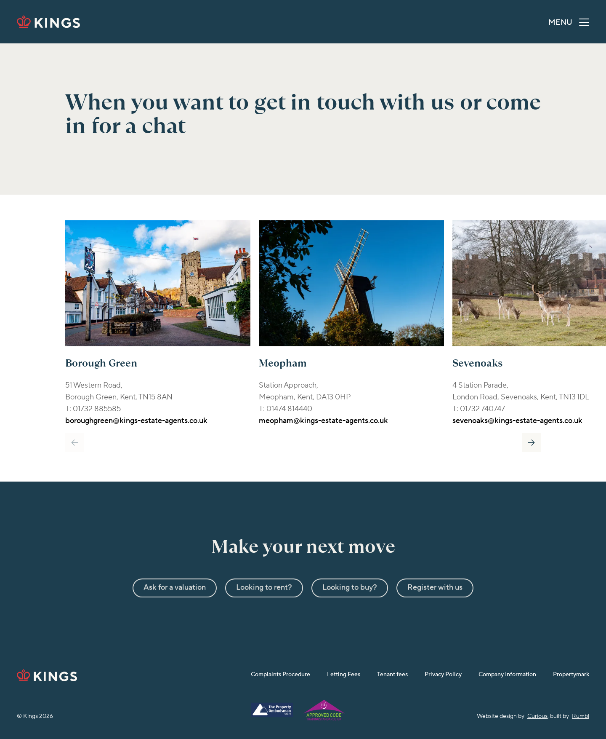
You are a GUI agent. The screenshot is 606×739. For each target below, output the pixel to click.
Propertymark (571, 674)
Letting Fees (343, 674)
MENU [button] (568, 24)
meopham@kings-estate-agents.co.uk (323, 421)
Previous (74, 442)
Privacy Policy (443, 674)
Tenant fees (392, 674)
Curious (537, 716)
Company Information (507, 674)
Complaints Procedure (280, 674)
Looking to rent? (264, 602)
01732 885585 (97, 409)
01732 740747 (482, 409)
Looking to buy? (349, 602)
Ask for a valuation (175, 602)
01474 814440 (289, 409)
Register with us (434, 602)
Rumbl (580, 716)
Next (531, 442)
